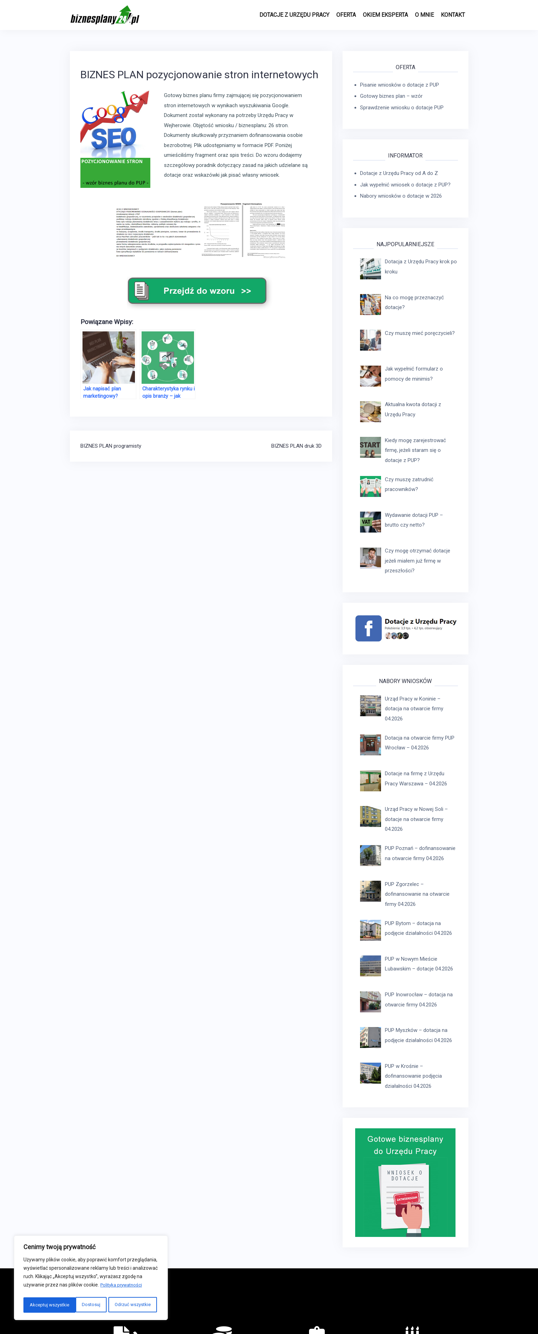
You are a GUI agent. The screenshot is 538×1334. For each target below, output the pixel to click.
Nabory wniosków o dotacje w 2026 (401, 196)
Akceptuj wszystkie (132, 1305)
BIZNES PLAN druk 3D (296, 446)
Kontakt (453, 15)
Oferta (346, 15)
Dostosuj (38, 1305)
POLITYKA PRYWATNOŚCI (366, 1307)
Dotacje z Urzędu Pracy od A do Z (399, 173)
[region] (91, 1279)
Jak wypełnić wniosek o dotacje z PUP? (405, 185)
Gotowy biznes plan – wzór (391, 96)
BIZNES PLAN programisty (110, 446)
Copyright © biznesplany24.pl (433, 1307)
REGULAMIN (319, 1307)
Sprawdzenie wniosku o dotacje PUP (402, 107)
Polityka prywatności (123, 1287)
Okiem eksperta (385, 15)
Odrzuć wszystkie (79, 1305)
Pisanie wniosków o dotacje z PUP (399, 85)
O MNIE (424, 15)
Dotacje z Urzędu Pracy (294, 15)
